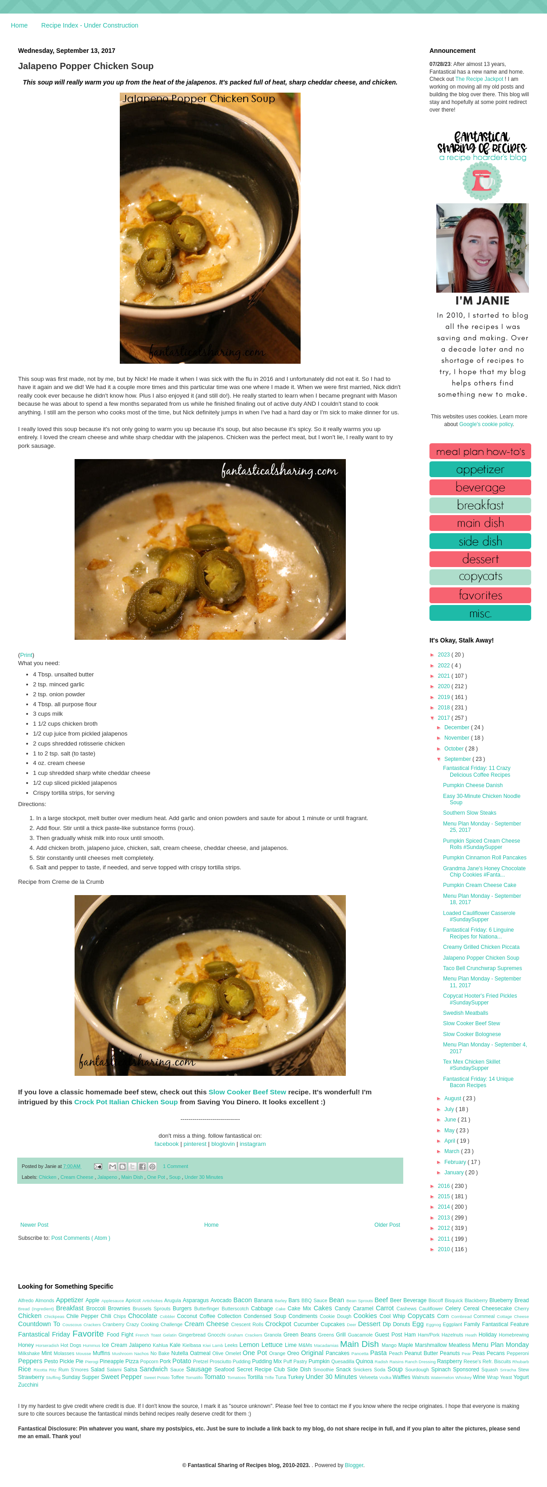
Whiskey (464, 1377)
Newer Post (34, 1225)
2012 (445, 1228)
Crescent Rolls (248, 1324)
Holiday (489, 1335)
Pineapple (112, 1361)
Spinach (442, 1369)
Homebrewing (514, 1334)
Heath (472, 1334)
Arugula (173, 1300)
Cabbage (263, 1308)
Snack (344, 1369)
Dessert (370, 1324)
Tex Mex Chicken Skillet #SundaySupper (471, 1065)
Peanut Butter (422, 1353)
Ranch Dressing (421, 1361)
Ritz (53, 1369)
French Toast (149, 1334)
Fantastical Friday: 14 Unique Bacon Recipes (478, 1082)
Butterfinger (208, 1308)
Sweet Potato (157, 1377)
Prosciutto (221, 1361)
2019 (445, 697)
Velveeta (369, 1377)
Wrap (493, 1377)
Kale (176, 1345)
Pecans (497, 1353)
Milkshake (30, 1353)
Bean (337, 1300)
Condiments (304, 1316)
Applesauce (113, 1300)
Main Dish (132, 1177)
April (450, 1141)
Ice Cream (115, 1345)
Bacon (243, 1300)
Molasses (65, 1353)
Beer (396, 1300)
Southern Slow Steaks (469, 813)
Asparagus (196, 1300)
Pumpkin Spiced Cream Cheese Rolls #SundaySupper (481, 844)
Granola (273, 1334)
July (450, 1109)
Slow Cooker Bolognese (472, 1034)
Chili (107, 1316)
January (454, 1172)
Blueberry (501, 1300)
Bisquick (455, 1300)
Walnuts (421, 1377)
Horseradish (48, 1345)
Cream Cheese (78, 1177)
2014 (445, 1207)
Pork (166, 1361)
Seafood (225, 1369)
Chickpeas (55, 1316)
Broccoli (97, 1308)
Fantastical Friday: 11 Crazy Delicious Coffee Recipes (476, 771)
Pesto (52, 1361)
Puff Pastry (296, 1361)
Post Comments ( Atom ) (80, 1238)
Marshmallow (432, 1345)
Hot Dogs (72, 1345)
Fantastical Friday (45, 1334)
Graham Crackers (245, 1334)
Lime (291, 1345)
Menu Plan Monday (500, 1344)
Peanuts (451, 1353)
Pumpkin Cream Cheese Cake (479, 885)
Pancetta (360, 1353)
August (453, 1098)
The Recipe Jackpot (480, 79)
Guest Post (389, 1335)
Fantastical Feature (505, 1324)
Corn (444, 1316)
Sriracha (509, 1369)
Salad (98, 1369)
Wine (480, 1377)
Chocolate (144, 1315)
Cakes (324, 1308)
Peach (396, 1353)
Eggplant (453, 1324)
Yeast (507, 1377)
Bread (521, 1300)
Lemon (250, 1344)
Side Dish (300, 1369)
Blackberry (477, 1300)
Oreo (294, 1353)
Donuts (402, 1324)
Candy (344, 1308)
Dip (388, 1324)
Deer (352, 1324)
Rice (25, 1369)
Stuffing (54, 1377)
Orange (278, 1353)
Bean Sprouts (360, 1300)
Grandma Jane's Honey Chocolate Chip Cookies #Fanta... (484, 871)
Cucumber (307, 1324)
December (457, 727)
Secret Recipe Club (262, 1369)
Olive (218, 1353)
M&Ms (306, 1345)
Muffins (102, 1353)
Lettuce (273, 1344)
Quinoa (365, 1361)
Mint (48, 1353)
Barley (281, 1300)
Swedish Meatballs (465, 1013)
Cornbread (462, 1316)
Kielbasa (192, 1345)
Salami (115, 1369)
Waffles (402, 1377)
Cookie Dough (337, 1316)
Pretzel (201, 1361)
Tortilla (255, 1377)
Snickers (363, 1369)
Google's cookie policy (486, 424)
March (452, 1151)
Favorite (89, 1333)
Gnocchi (217, 1334)
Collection (230, 1316)
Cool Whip (393, 1316)
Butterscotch (236, 1308)
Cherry (521, 1308)
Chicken (48, 1177)
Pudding (242, 1361)
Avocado (222, 1300)
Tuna (281, 1377)
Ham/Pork (429, 1334)
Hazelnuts (453, 1334)
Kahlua (161, 1345)
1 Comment (176, 1166)
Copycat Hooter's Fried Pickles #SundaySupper (480, 999)
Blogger (354, 1465)
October (454, 749)
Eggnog (434, 1324)
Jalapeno (107, 1177)
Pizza (132, 1361)
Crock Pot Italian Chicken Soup (126, 1102)
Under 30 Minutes (203, 1177)
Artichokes (153, 1300)
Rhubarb (520, 1361)
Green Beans (300, 1335)
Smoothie (324, 1369)
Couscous (73, 1324)
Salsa (132, 1369)
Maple (406, 1345)
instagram (253, 1143)
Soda (380, 1369)
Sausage (200, 1369)
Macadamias (327, 1345)
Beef (382, 1300)
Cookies (367, 1315)
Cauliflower (432, 1308)
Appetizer (71, 1300)
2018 (445, 707)
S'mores (81, 1369)
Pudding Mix (267, 1361)
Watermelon (443, 1377)
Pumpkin (320, 1361)
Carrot (386, 1308)
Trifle (269, 1377)
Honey (27, 1345)
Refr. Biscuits (497, 1361)
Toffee (178, 1377)
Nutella (180, 1353)
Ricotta (41, 1369)
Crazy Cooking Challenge (155, 1324)
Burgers (183, 1308)
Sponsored (467, 1369)
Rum (64, 1369)
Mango (390, 1345)
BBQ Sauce (315, 1300)
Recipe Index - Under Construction (89, 25)
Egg (419, 1324)
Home (19, 25)
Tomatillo (194, 1377)
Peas (479, 1353)
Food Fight (121, 1335)
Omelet (234, 1353)
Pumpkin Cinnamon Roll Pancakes (485, 857)
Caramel (364, 1308)
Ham (411, 1335)
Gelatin (170, 1334)
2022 (445, 665)
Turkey (297, 1377)
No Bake (161, 1353)
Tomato (215, 1376)
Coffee (208, 1316)
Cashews (407, 1308)
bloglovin (223, 1143)
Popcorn (150, 1361)
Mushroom (123, 1353)
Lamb (218, 1345)
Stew (523, 1369)
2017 (445, 718)
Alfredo (26, 1300)
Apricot (134, 1300)
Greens (327, 1334)
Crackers (93, 1324)
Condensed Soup (266, 1316)
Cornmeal (485, 1316)
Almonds (45, 1300)
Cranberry (114, 1324)
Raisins (397, 1361)
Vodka (386, 1377)
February (455, 1162)
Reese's (472, 1361)
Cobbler (168, 1316)
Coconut (188, 1316)
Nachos (142, 1353)
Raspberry (450, 1361)
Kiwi (207, 1345)
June (450, 1119)
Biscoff (437, 1300)
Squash (490, 1369)
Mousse (84, 1353)
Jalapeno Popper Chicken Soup (481, 958)
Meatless (460, 1345)
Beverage (415, 1300)
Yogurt (521, 1377)
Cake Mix (300, 1308)
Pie (80, 1361)
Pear (467, 1353)
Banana (264, 1300)
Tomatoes (237, 1377)
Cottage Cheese (513, 1316)
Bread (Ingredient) (37, 1308)
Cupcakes (334, 1324)
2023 (445, 655)
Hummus (92, 1345)
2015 (445, 1196)
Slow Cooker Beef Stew (248, 1092)
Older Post (387, 1225)
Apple (93, 1300)
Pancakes (338, 1353)
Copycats (422, 1315)
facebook (167, 1143)
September (458, 759)
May (450, 1130)
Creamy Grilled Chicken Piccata (481, 947)
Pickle (67, 1361)
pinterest (195, 1143)
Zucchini (28, 1385)
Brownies (120, 1308)
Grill (342, 1335)
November (457, 738)
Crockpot (279, 1324)
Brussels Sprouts (152, 1308)
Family (473, 1324)
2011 (445, 1239)
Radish (382, 1361)
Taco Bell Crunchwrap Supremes (482, 968)
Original (313, 1352)
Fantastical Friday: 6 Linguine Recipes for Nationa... (478, 933)
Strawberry (32, 1377)
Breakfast (71, 1308)
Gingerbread (193, 1334)
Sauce (178, 1369)
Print (26, 655)
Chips (120, 1316)
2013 (445, 1218)
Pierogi (92, 1361)
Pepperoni (518, 1353)
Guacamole (361, 1334)
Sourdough (418, 1369)
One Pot (156, 1177)
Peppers (31, 1361)
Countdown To (40, 1324)
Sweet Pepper (122, 1376)
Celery (454, 1308)
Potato (182, 1361)
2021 (445, 676)
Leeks (232, 1345)
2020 (445, 686)
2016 (445, 1186)
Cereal (472, 1308)
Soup (175, 1177)
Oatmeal (201, 1353)
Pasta (379, 1352)
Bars (295, 1300)
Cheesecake (498, 1308)
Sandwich (154, 1369)
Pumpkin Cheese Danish (473, 785)
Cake (281, 1308)
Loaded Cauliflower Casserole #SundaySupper (479, 916)
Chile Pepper (83, 1316)
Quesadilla (343, 1361)
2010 (445, 1249)
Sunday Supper (81, 1377)
